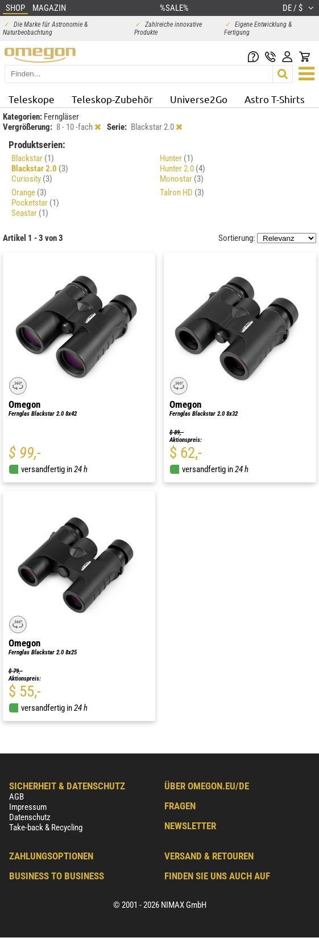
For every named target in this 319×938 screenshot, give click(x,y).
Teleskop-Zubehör (112, 99)
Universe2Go (198, 99)
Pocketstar (35, 203)
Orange (29, 192)
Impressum (28, 807)
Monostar (182, 179)
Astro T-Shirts (275, 99)
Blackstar (32, 158)
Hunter (176, 158)
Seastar (29, 213)
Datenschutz (30, 817)
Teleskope (32, 99)
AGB (16, 797)
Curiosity (31, 179)
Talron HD (182, 192)
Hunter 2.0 (182, 168)
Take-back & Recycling (45, 827)
